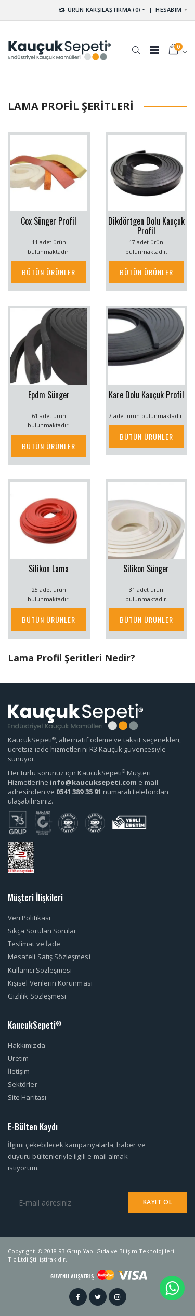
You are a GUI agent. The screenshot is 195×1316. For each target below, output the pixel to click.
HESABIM (168, 9)
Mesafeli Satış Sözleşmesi (49, 956)
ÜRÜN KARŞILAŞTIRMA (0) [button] (99, 9)
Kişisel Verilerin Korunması (50, 983)
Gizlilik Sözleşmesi (37, 996)
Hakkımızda (26, 1045)
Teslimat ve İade (34, 943)
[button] (135, 45)
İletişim (19, 1071)
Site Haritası (27, 1097)
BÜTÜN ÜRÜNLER (48, 272)
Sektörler (22, 1084)
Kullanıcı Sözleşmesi (40, 970)
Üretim (18, 1058)
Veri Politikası (29, 917)
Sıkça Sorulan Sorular (42, 930)
